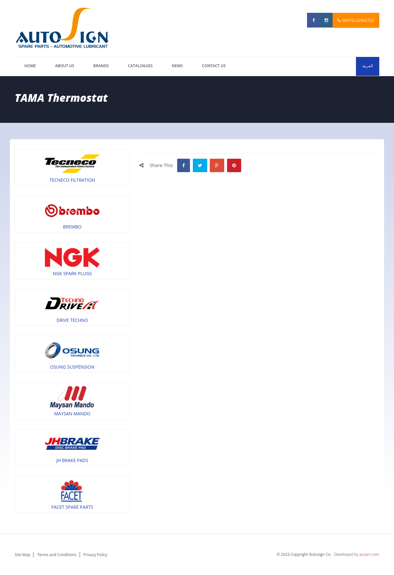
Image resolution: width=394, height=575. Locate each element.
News (177, 65)
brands (101, 65)
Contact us (213, 65)
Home (30, 65)
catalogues (140, 65)
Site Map (22, 554)
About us (64, 65)
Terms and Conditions (56, 554)
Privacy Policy (95, 554)
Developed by (356, 554)
